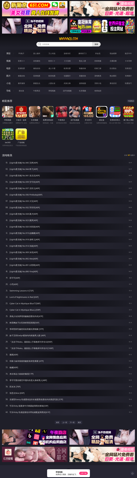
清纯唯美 (97, 76)
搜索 (96, 44)
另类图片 (128, 76)
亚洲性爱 (21, 68)
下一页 (72, 422)
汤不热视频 (67, 91)
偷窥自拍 (21, 76)
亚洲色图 (36, 76)
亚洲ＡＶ (21, 61)
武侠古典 (67, 83)
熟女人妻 (82, 61)
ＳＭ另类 (128, 61)
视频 (8, 60)
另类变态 (128, 68)
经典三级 (97, 68)
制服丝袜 (82, 68)
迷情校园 (82, 83)
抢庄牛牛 (128, 53)
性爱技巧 (128, 83)
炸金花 (97, 53)
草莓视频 (51, 91)
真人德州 (36, 53)
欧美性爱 (67, 68)
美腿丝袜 (82, 76)
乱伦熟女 (113, 68)
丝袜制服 (97, 61)
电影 (8, 68)
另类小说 (97, 83)
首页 (57, 422)
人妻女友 (51, 83)
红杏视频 (82, 91)
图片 (8, 75)
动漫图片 (67, 76)
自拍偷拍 (36, 61)
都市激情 (21, 83)
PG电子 (21, 53)
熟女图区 (113, 76)
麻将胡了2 (82, 53)
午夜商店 (36, 91)
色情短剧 (97, 91)
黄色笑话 (113, 83)
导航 (8, 90)
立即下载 (83, 473)
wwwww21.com (68, 39)
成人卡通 (51, 68)
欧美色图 (51, 76)
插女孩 (21, 91)
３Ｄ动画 (67, 61)
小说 (8, 83)
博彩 (8, 53)
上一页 (65, 422)
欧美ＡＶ (51, 61)
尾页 (79, 422)
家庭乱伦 (36, 83)
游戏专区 (67, 53)
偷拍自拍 (36, 68)
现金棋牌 (113, 53)
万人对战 (51, 53)
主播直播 (113, 61)
